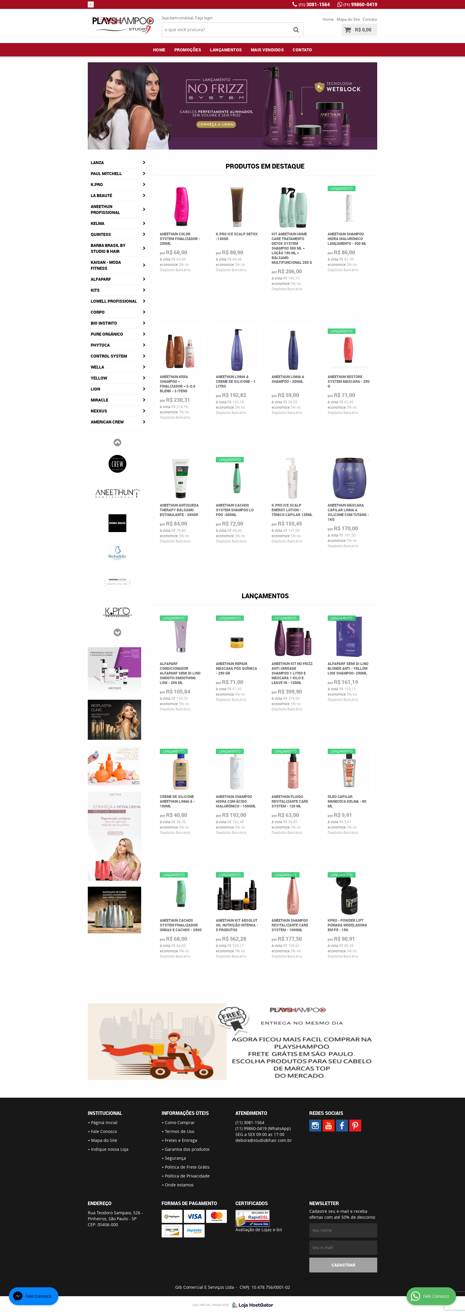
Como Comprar (180, 1122)
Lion (95, 389)
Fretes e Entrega (181, 1140)
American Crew (107, 422)
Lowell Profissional (114, 301)
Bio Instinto (104, 323)
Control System (109, 356)
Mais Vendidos (267, 50)
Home (328, 19)
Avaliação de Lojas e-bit (258, 1229)
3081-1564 (314, 4)
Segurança (175, 1158)
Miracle (99, 400)
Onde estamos (179, 1185)
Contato (370, 19)
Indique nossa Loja (109, 1149)
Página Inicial (104, 1122)
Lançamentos (226, 50)
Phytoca (100, 345)
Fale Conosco (104, 1131)
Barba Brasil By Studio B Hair (108, 248)
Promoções (187, 50)
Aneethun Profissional (105, 209)
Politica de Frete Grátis (187, 1167)
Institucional (105, 1113)
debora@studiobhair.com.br (263, 1140)
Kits (95, 290)
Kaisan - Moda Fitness (106, 265)
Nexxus (99, 411)
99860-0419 (360, 4)
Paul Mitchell (106, 173)
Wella (97, 367)
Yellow (99, 378)
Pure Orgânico (107, 334)
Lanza (97, 162)
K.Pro (97, 184)
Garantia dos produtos (187, 1149)
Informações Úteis (185, 1113)
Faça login (204, 17)
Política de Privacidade (187, 1176)
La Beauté (101, 195)
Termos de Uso (179, 1131)
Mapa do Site (348, 19)
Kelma (97, 223)
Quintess (101, 234)
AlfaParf (101, 279)
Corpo (98, 312)
